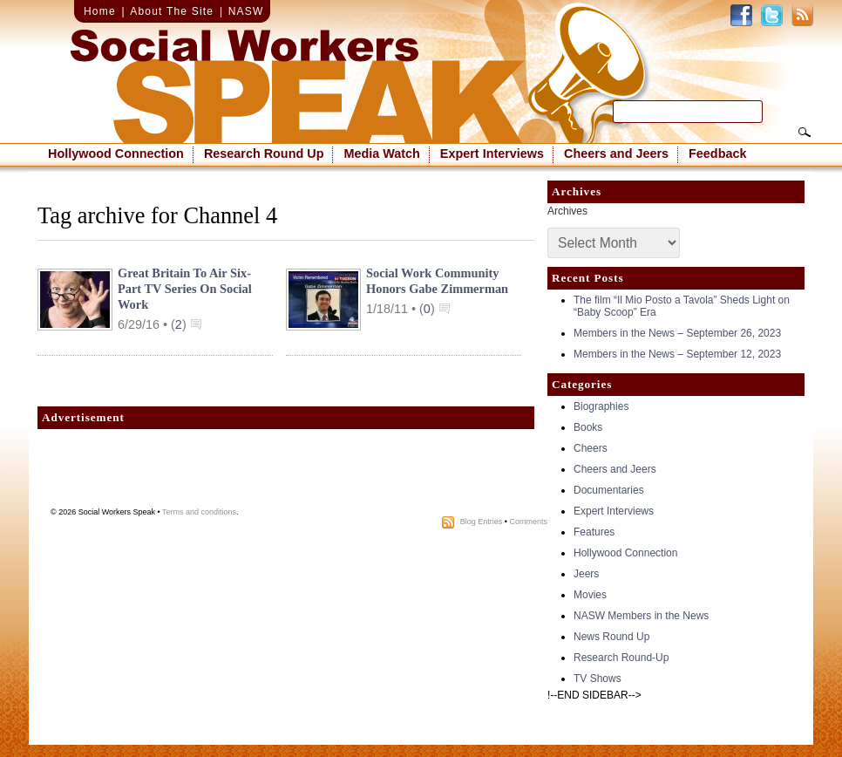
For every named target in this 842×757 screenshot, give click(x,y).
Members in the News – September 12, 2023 (677, 354)
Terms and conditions (199, 512)
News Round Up (611, 637)
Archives (567, 211)
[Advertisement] (286, 473)
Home (100, 11)
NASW (246, 11)
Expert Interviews (492, 153)
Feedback (717, 153)
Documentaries (609, 490)
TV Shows (597, 678)
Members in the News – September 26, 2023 (677, 333)
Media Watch (381, 153)
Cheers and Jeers (616, 153)
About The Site (172, 11)
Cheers (591, 448)
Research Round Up (264, 153)
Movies (590, 595)
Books (588, 427)
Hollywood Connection (116, 153)
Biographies (601, 406)
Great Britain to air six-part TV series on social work (185, 288)
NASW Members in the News (641, 616)
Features (594, 532)
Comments (528, 521)
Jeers (586, 574)
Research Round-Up (621, 657)
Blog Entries (481, 521)
